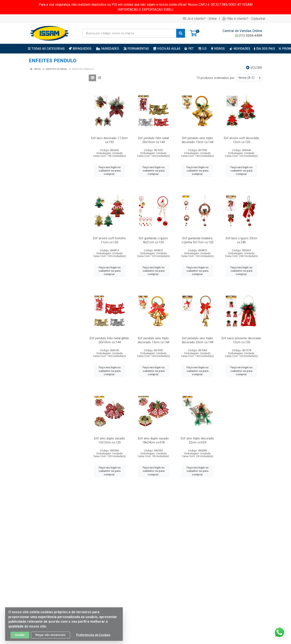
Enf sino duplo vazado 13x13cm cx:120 (109, 440)
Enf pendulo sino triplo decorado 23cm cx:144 (197, 340)
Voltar (254, 68)
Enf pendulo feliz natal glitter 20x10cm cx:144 (109, 340)
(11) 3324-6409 (248, 35)
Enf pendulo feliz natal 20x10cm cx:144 (153, 140)
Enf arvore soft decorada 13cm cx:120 (241, 140)
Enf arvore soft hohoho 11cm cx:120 (109, 240)
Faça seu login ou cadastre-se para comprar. (109, 171)
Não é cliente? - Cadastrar (243, 18)
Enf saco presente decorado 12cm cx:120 (241, 340)
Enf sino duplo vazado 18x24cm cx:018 (153, 440)
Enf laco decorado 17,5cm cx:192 (109, 140)
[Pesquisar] (180, 33)
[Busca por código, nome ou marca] (129, 33)
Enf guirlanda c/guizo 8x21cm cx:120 (153, 240)
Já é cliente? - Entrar (200, 18)
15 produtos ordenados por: (215, 78)
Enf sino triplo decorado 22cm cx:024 (197, 440)
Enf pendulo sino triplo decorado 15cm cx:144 (197, 140)
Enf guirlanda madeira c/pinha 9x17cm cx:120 (197, 240)
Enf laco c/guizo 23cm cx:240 (241, 240)
